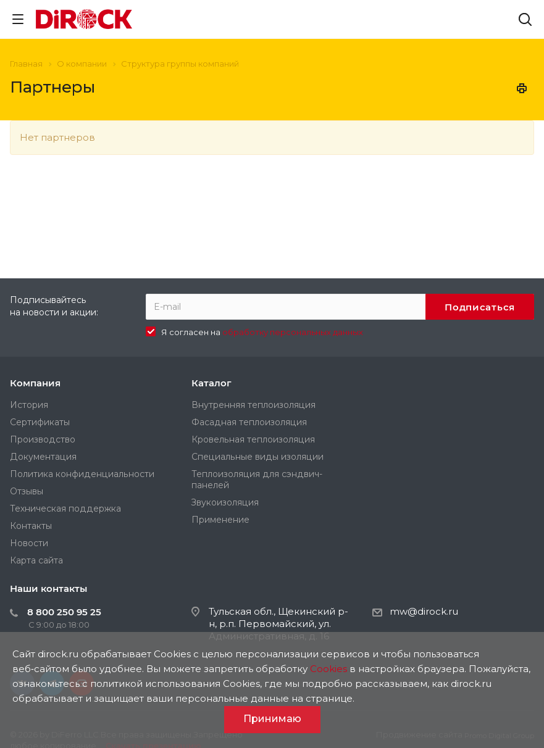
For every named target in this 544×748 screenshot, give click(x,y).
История (29, 404)
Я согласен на (262, 332)
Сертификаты (40, 422)
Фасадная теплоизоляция (249, 422)
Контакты (31, 525)
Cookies (328, 669)
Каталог (211, 383)
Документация (43, 456)
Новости (29, 543)
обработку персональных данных (292, 332)
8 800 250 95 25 (64, 612)
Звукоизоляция (225, 502)
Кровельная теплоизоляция (253, 439)
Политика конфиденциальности (82, 474)
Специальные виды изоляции (257, 456)
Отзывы (26, 491)
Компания (35, 383)
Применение (220, 519)
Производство (42, 439)
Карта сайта (36, 560)
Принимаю (272, 719)
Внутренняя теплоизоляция (253, 404)
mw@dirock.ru (424, 611)
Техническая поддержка (65, 508)
